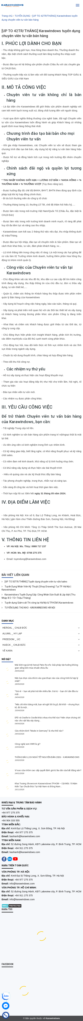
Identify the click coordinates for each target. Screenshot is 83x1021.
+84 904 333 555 (11, 820)
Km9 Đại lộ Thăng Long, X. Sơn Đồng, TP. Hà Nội (37, 875)
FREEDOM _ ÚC (11, 639)
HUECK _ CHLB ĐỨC (14, 645)
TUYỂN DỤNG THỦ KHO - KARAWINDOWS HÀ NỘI (28, 607)
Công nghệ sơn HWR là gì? (27, 744)
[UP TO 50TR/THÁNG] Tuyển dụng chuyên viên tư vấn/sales (34, 581)
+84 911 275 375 (24, 848)
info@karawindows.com (22, 883)
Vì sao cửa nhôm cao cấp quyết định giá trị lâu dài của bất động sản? (48, 770)
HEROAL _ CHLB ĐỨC (14, 627)
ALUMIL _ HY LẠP (12, 633)
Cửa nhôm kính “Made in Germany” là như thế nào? (39, 731)
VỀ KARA (7, 650)
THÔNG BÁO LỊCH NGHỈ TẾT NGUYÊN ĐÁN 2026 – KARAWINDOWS (47, 757)
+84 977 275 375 (11, 812)
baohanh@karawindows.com (25, 836)
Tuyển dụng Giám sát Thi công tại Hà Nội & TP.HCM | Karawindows (37, 602)
